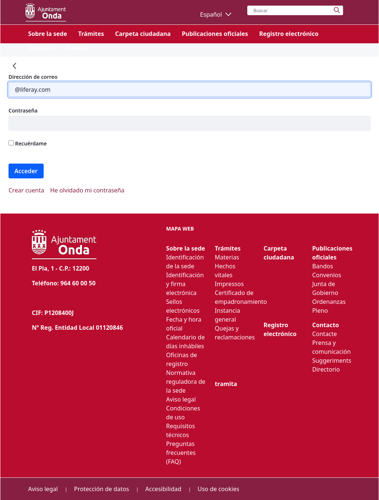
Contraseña (23, 110)
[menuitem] (48, 33)
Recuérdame (28, 143)
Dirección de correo (33, 76)
